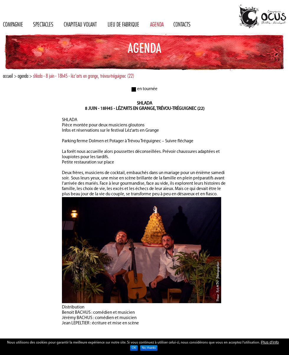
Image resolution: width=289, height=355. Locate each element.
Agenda (23, 76)
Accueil (8, 76)
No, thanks (149, 349)
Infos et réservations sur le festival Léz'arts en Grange (110, 130)
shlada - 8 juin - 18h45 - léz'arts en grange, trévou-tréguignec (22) (83, 76)
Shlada (144, 103)
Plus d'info (270, 343)
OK (134, 349)
